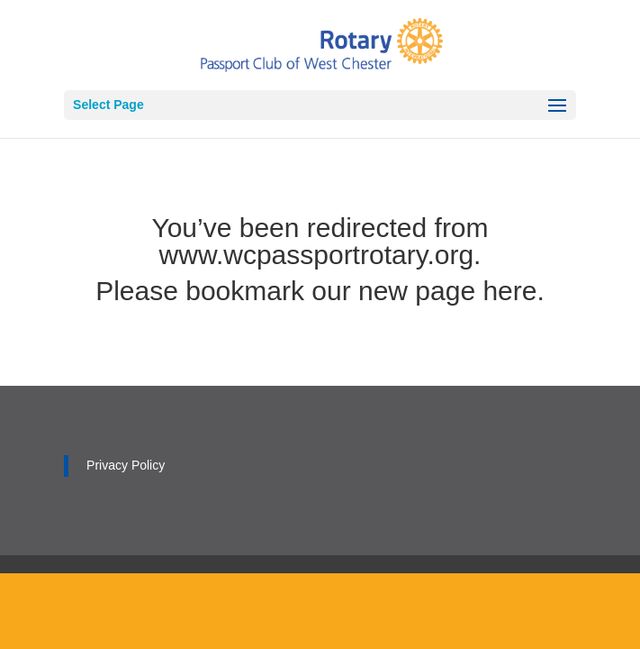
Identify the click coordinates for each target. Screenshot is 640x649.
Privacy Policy (125, 465)
